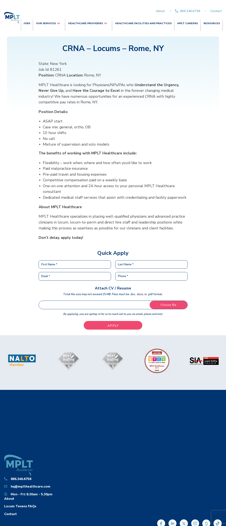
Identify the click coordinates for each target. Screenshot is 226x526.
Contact (216, 11)
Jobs (27, 23)
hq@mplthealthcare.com (30, 486)
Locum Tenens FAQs (20, 506)
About (160, 11)
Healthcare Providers (85, 23)
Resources (212, 23)
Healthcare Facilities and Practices (143, 23)
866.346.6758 (190, 11)
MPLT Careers (187, 23)
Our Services (46, 23)
